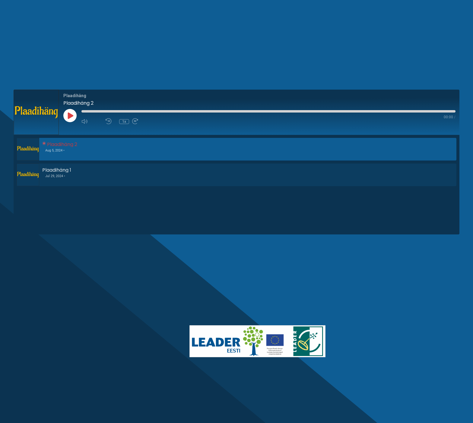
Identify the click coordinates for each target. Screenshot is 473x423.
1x (124, 121)
